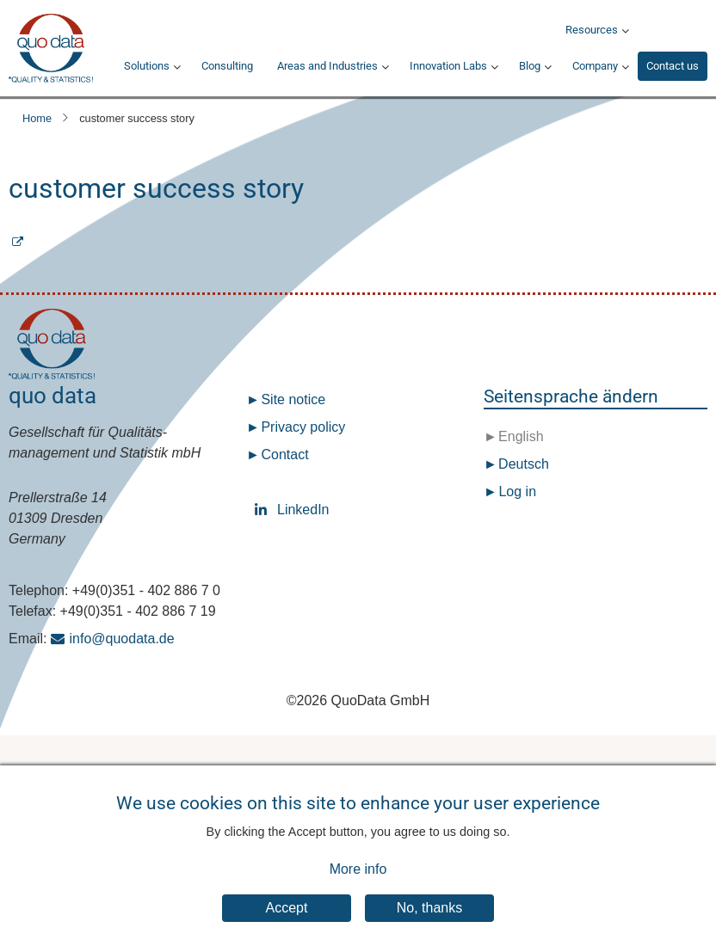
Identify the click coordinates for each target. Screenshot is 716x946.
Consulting (227, 65)
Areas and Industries (327, 65)
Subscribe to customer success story (358, 253)
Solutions (147, 65)
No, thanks (429, 921)
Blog (529, 65)
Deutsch (522, 464)
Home (37, 118)
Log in (517, 491)
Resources (591, 29)
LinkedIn (264, 509)
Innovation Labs (448, 65)
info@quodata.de (122, 638)
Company (595, 65)
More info (358, 882)
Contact (284, 454)
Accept (287, 921)
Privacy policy (303, 427)
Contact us (672, 65)
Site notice (293, 399)
